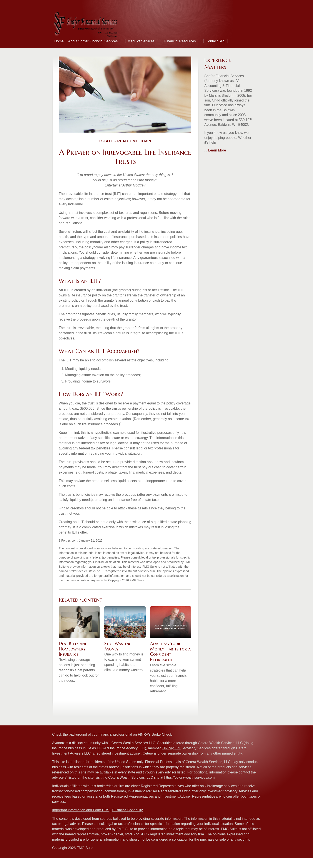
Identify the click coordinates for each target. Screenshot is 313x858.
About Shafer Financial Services (93, 41)
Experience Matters (217, 63)
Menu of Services (141, 41)
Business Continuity (127, 810)
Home (59, 41)
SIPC (177, 748)
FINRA (167, 748)
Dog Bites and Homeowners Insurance (73, 649)
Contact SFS (215, 41)
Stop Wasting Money (118, 646)
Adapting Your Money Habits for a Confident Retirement (170, 651)
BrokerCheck (162, 734)
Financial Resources (180, 41)
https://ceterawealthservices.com (189, 777)
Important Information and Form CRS (80, 810)
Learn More (217, 150)
